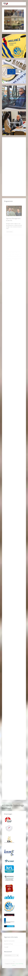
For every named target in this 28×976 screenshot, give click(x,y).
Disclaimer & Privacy (8, 944)
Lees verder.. (9, 231)
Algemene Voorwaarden (9, 941)
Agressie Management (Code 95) (13, 219)
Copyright (6, 947)
